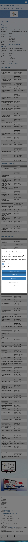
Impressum (10, 285)
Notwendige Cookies (8, 264)
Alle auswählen (14, 271)
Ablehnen (14, 274)
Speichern (14, 278)
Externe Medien (7, 267)
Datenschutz (17, 285)
